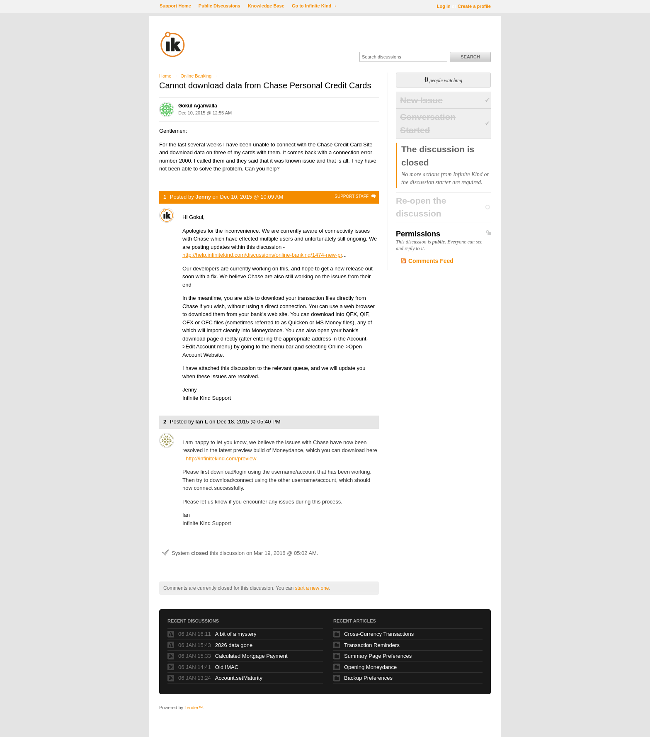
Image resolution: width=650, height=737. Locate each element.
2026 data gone (233, 645)
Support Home (175, 5)
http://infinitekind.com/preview (221, 458)
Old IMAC (226, 667)
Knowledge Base (266, 5)
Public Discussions (219, 5)
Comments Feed (431, 261)
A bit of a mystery (236, 634)
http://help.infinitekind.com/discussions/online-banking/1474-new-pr (262, 255)
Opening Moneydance (370, 667)
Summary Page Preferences (378, 656)
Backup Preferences (368, 678)
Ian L (201, 421)
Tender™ (193, 707)
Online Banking (195, 75)
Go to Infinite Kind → (314, 5)
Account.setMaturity (238, 678)
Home (165, 75)
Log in (444, 6)
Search (470, 56)
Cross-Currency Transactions (379, 634)
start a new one (312, 588)
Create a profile (474, 6)
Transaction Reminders (372, 645)
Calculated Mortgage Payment (251, 656)
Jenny (203, 197)
